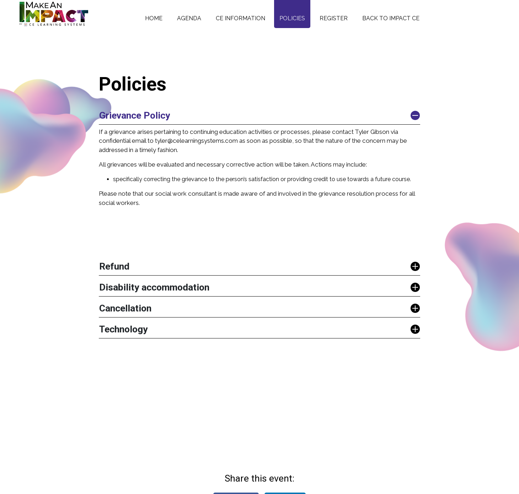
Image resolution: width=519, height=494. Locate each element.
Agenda (189, 18)
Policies (292, 18)
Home (153, 18)
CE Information (240, 18)
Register (334, 18)
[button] (259, 115)
